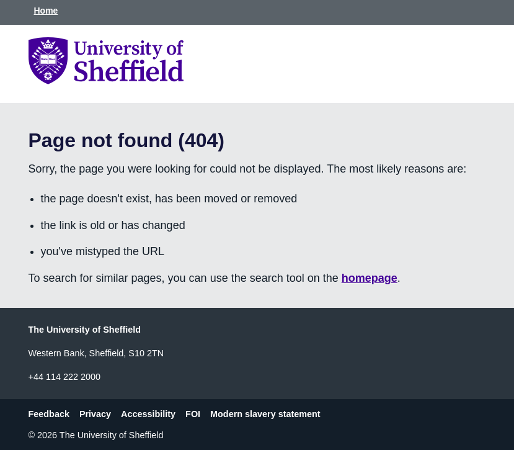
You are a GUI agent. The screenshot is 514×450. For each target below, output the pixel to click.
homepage (369, 278)
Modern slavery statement (265, 414)
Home (46, 11)
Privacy (95, 414)
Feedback (49, 414)
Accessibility (148, 414)
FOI (192, 414)
